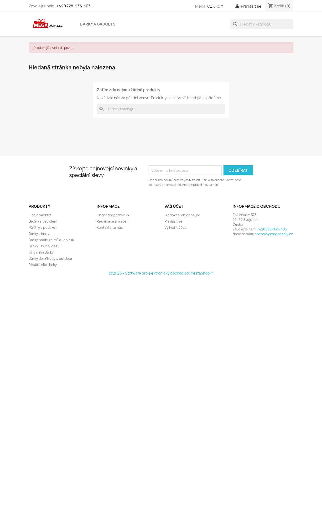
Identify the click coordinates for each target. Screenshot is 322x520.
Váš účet (174, 206)
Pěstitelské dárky (43, 264)
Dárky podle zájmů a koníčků (51, 240)
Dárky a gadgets (97, 24)
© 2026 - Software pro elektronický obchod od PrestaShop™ (161, 273)
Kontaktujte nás (110, 227)
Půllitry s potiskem (43, 227)
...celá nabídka (40, 215)
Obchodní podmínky (113, 215)
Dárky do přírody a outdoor (51, 258)
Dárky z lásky (39, 233)
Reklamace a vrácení (113, 221)
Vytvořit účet (175, 227)
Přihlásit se (173, 221)
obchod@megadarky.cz (273, 234)
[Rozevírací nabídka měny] (216, 6)
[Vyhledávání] (261, 24)
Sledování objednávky (182, 215)
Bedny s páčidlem (43, 221)
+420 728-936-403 (73, 6)
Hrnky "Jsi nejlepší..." (45, 246)
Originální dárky (41, 252)
